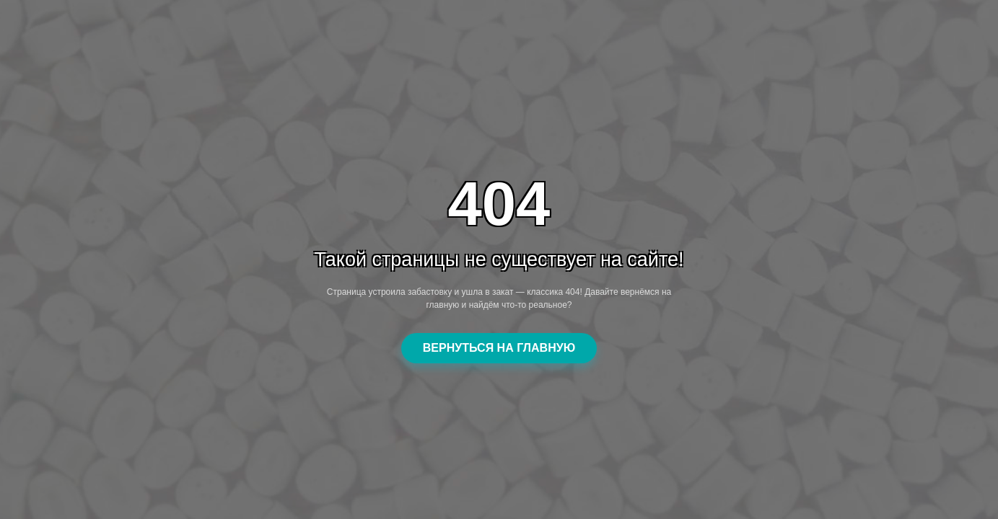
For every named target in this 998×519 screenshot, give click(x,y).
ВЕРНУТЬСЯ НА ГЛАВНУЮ (499, 348)
